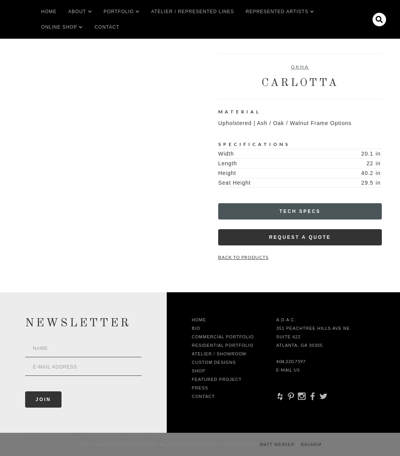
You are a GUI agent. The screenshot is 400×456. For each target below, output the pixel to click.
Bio (196, 328)
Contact (106, 27)
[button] (77, 11)
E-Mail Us (288, 369)
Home (48, 11)
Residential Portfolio (222, 345)
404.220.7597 (291, 361)
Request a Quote (300, 237)
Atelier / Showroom (219, 353)
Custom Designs (214, 362)
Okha (300, 67)
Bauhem (310, 444)
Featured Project (217, 379)
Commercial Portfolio (223, 336)
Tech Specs (300, 211)
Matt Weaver (278, 444)
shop (198, 371)
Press (200, 388)
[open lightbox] (35, 88)
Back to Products (243, 257)
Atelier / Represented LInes (192, 11)
